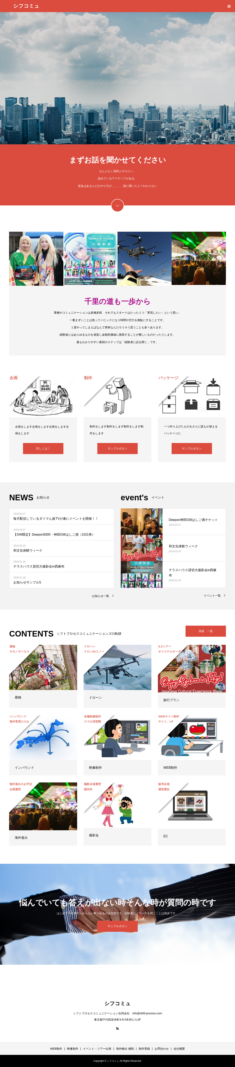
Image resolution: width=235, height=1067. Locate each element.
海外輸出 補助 (125, 1048)
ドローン (95, 697)
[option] (117, 78)
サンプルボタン (117, 448)
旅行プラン (171, 700)
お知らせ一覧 (100, 596)
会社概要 (179, 1048)
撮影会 (94, 835)
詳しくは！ (43, 448)
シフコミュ (26, 6)
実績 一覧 (206, 631)
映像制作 (95, 767)
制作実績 (144, 1048)
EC (165, 836)
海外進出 (21, 837)
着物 (18, 697)
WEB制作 (170, 767)
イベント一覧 (212, 595)
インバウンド (24, 767)
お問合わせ (162, 1048)
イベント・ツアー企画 (97, 1048)
